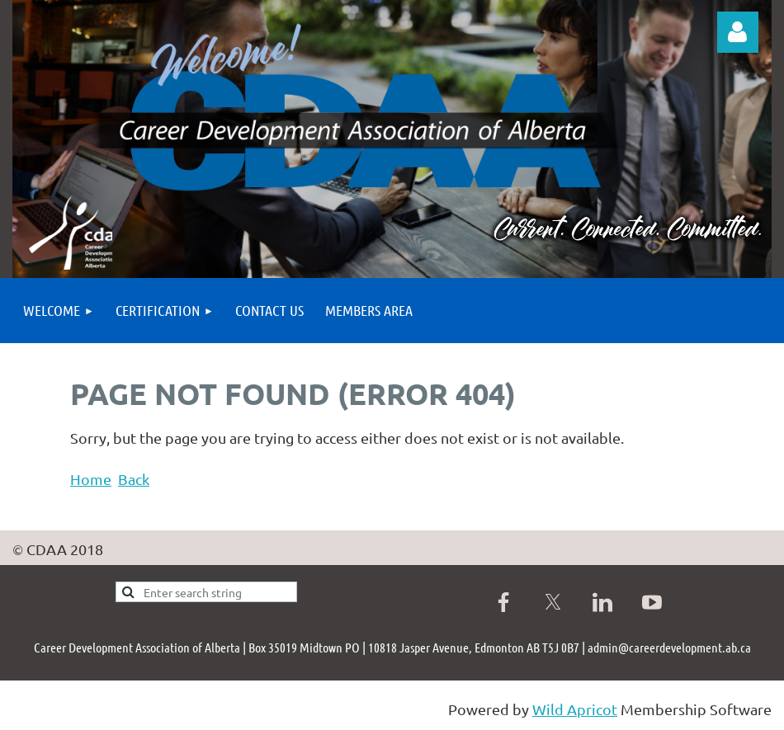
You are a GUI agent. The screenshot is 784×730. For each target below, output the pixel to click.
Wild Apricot (574, 709)
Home (90, 478)
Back (133, 478)
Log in (737, 32)
